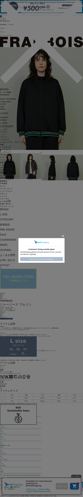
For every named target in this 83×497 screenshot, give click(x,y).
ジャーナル (4, 199)
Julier (2, 107)
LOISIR (3, 104)
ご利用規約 (32, 495)
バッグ (2, 160)
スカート (3, 137)
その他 (2, 170)
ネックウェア (5, 150)
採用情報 (27, 495)
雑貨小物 (3, 172)
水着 (2, 145)
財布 (2, 162)
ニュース (3, 196)
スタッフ (3, 194)
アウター (3, 132)
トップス (3, 129)
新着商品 (3, 181)
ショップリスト (6, 191)
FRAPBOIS (4, 95)
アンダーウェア (6, 155)
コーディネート (6, 189)
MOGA (2, 109)
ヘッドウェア (5, 147)
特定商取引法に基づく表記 (50, 495)
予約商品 (3, 183)
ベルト (2, 165)
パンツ (2, 135)
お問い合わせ (5, 204)
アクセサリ (4, 167)
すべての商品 (5, 92)
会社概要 (22, 495)
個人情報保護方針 (39, 495)
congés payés (5, 102)
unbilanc (3, 120)
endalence (4, 117)
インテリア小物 (6, 175)
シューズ (3, 157)
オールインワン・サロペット (12, 142)
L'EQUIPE (4, 113)
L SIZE (3, 123)
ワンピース (4, 140)
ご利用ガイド (3, 495)
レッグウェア (5, 152)
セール (2, 186)
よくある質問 (5, 201)
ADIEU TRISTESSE (8, 99)
